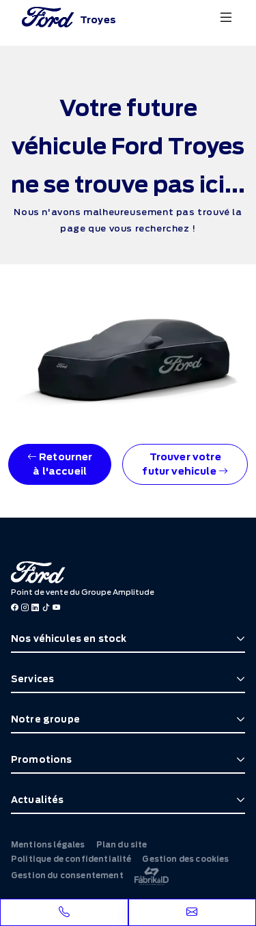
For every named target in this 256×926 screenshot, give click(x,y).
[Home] (69, 17)
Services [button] (32, 679)
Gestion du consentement (67, 875)
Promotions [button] (41, 760)
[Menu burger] (226, 17)
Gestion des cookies (185, 859)
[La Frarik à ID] (151, 876)
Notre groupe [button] (45, 719)
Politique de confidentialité (71, 859)
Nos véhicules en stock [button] (69, 639)
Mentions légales (48, 845)
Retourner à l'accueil (60, 464)
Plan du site (121, 845)
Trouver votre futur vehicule (185, 464)
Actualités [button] (37, 800)
